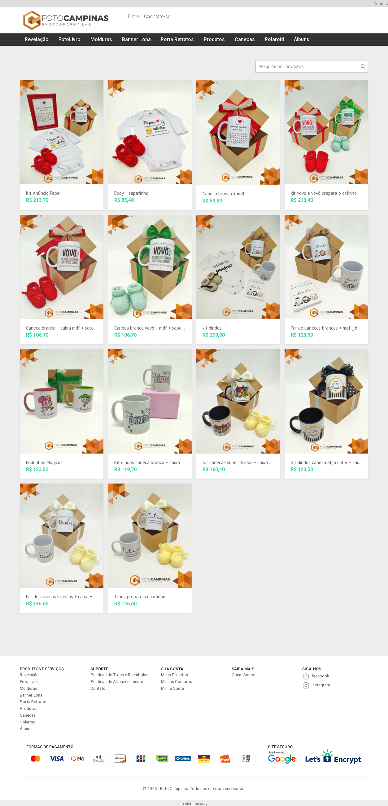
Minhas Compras (176, 681)
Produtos (214, 39)
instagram (321, 684)
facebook (320, 675)
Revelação (37, 39)
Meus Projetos (174, 674)
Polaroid (274, 39)
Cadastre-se (157, 16)
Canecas (245, 39)
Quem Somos (244, 674)
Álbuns (301, 39)
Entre (133, 16)
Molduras (101, 39)
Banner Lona (136, 39)
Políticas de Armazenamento (116, 681)
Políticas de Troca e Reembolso (119, 674)
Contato (380, 3)
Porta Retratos (177, 39)
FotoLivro (70, 39)
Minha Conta (172, 688)
